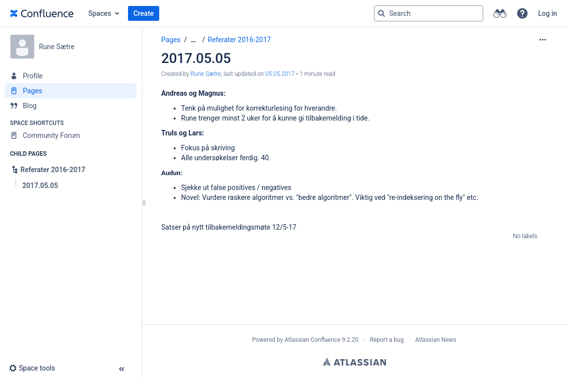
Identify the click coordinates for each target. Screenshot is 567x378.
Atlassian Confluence (312, 339)
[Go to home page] (41, 13)
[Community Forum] (70, 135)
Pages (171, 40)
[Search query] (428, 13)
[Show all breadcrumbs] (193, 40)
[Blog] (70, 105)
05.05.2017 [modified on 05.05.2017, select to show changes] (280, 73)
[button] (522, 13)
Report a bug (387, 339)
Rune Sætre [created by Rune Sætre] (205, 73)
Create (143, 13)
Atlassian (354, 361)
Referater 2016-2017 (239, 40)
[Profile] (70, 75)
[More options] (542, 39)
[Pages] (70, 90)
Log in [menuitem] (547, 13)
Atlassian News (435, 339)
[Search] (381, 13)
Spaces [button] (99, 13)
